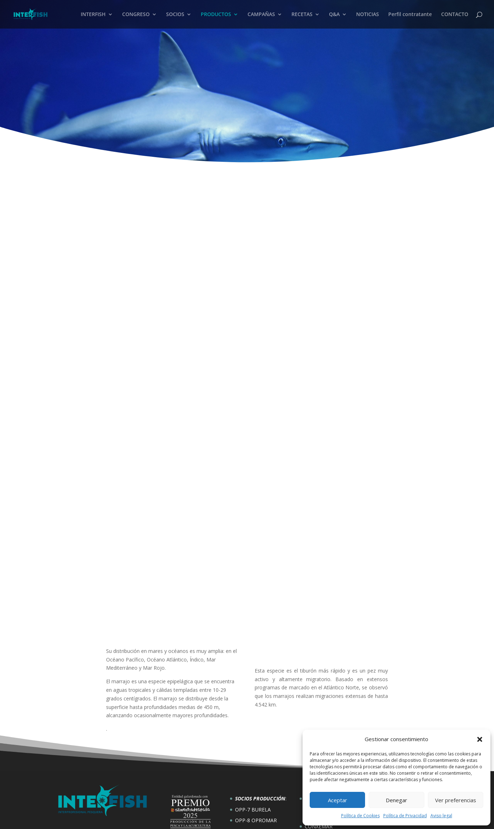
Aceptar (337, 800)
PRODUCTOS (216, 15)
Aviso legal (441, 816)
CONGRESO (136, 15)
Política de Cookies (360, 816)
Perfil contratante (410, 15)
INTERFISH (93, 15)
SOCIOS (175, 15)
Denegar (396, 800)
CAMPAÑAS (261, 15)
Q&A (334, 15)
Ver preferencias (455, 800)
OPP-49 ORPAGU (255, 774)
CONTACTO (454, 15)
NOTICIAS (367, 15)
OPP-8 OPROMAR (256, 763)
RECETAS (302, 15)
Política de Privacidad (405, 816)
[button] (479, 739)
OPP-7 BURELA (253, 752)
